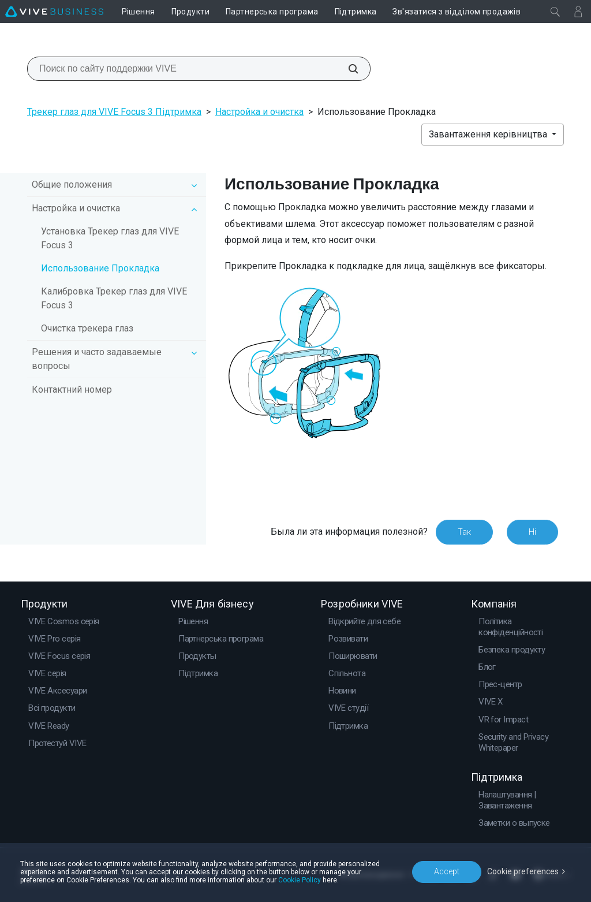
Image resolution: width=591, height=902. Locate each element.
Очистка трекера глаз (87, 328)
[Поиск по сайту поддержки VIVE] (346, 68)
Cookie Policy (299, 880)
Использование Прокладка (100, 268)
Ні (532, 531)
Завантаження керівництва (489, 134)
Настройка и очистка (259, 111)
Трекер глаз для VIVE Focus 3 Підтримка (114, 111)
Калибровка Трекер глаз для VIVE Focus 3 (114, 298)
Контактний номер (72, 389)
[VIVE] (54, 11)
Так (464, 531)
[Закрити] (555, 11)
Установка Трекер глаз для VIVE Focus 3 (110, 238)
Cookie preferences (523, 871)
